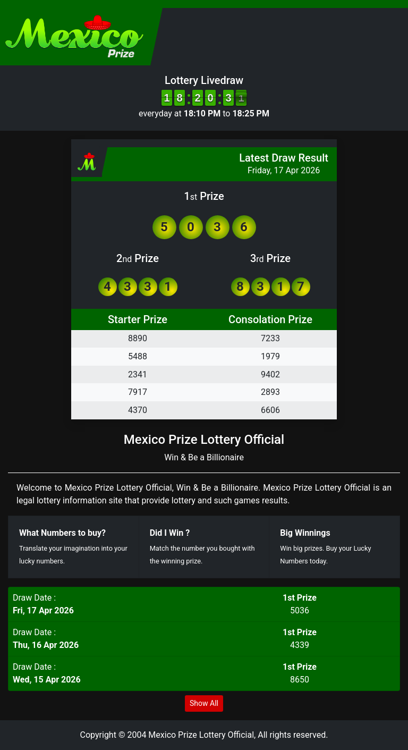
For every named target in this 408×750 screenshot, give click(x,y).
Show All (204, 703)
